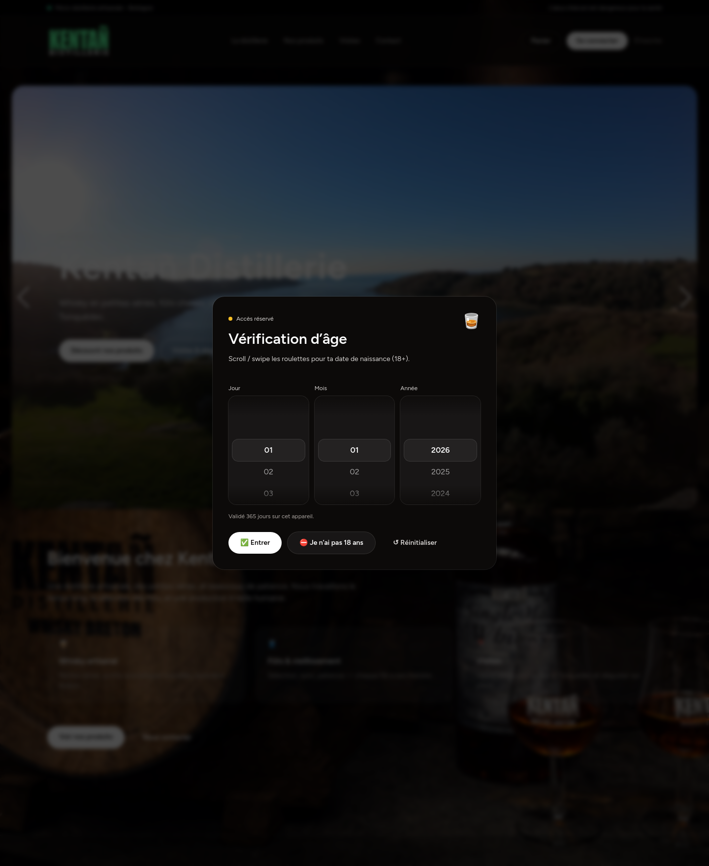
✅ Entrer (255, 542)
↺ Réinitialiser (415, 542)
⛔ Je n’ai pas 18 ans (331, 542)
